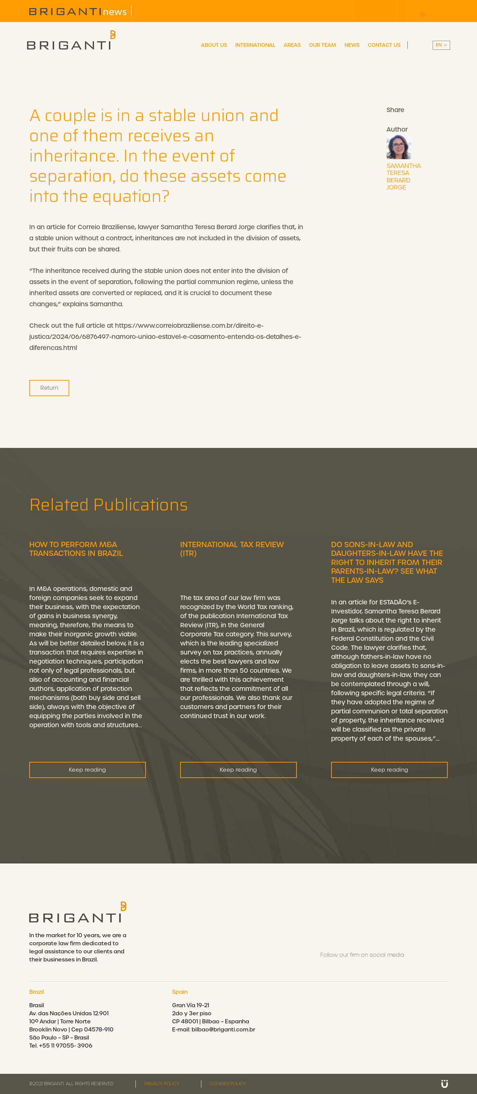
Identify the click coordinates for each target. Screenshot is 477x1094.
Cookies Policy (228, 1084)
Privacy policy (161, 1084)
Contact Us (384, 45)
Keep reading (87, 796)
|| (441, 45)
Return (49, 387)
